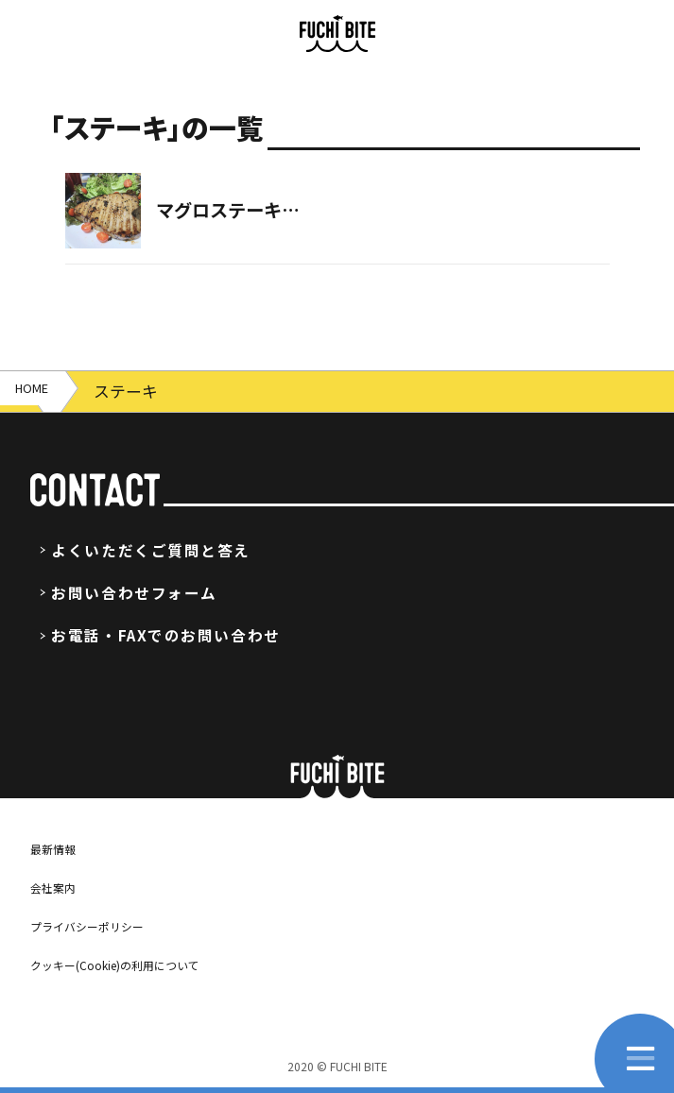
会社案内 (60, 886)
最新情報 (60, 847)
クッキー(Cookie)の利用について (143, 963)
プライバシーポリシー (105, 924)
